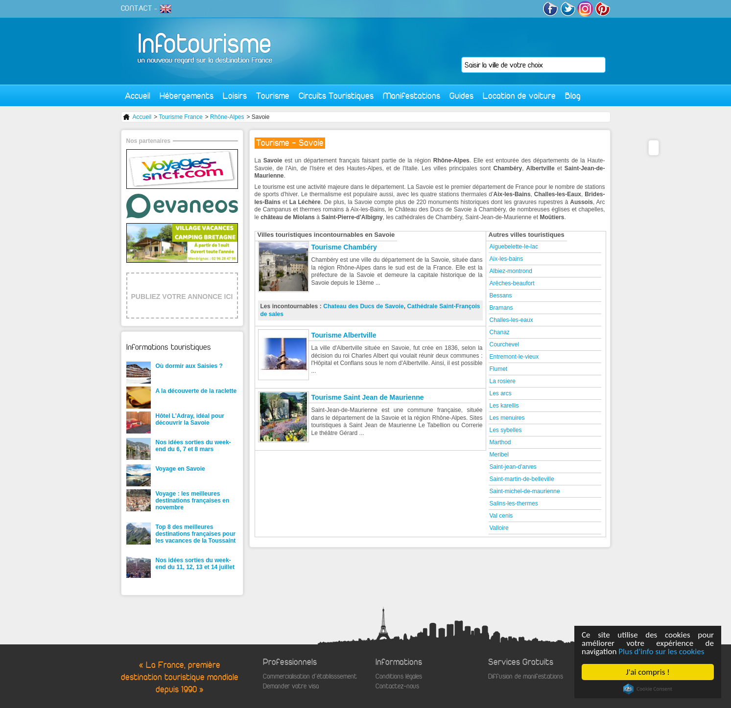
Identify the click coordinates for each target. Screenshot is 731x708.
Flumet (499, 368)
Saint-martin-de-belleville (522, 479)
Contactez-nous (397, 686)
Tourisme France (180, 117)
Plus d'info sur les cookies (661, 651)
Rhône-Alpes (227, 117)
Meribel (499, 454)
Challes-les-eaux (511, 320)
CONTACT (136, 8)
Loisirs (235, 96)
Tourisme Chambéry (344, 247)
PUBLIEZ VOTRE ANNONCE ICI (182, 296)
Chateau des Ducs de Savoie (363, 306)
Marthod (500, 442)
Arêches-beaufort (512, 283)
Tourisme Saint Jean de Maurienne (367, 397)
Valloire (499, 528)
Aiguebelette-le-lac (514, 246)
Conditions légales (399, 676)
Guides (461, 96)
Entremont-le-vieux (514, 356)
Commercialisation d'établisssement (310, 676)
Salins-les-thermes (514, 503)
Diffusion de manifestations (525, 676)
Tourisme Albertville (344, 335)
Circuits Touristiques (336, 96)
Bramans (501, 307)
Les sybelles (506, 430)
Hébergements (186, 96)
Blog (573, 96)
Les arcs (501, 393)
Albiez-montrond (511, 271)
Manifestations (411, 96)
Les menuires (507, 417)
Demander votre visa (291, 686)
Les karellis (504, 405)
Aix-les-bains (506, 258)
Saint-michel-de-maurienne (525, 491)
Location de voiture (519, 96)
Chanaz (500, 332)
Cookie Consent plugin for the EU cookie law (647, 689)
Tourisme (272, 96)
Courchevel (504, 344)
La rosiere (503, 381)
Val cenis (501, 515)
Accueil (137, 96)
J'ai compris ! (647, 672)
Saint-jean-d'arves (513, 466)
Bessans (501, 295)
